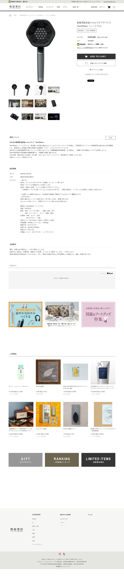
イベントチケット (37, 544)
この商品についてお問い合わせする (96, 74)
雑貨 (33, 533)
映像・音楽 (35, 526)
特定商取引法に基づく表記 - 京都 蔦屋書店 (72, 544)
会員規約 (62, 537)
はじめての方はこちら (110, 1)
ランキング (50, 7)
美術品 (34, 519)
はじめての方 (64, 519)
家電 (33, 537)
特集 (58, 7)
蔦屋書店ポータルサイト (95, 519)
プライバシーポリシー (66, 548)
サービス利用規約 (65, 530)
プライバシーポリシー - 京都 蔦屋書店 (71, 551)
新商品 (41, 7)
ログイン (102, 7)
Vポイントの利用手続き (85, 48)
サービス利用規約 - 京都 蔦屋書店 (70, 533)
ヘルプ (62, 522)
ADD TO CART (97, 56)
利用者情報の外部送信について (69, 555)
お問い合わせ (64, 526)
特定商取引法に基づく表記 (68, 541)
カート (109, 8)
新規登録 (94, 7)
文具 (33, 530)
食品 (33, 541)
